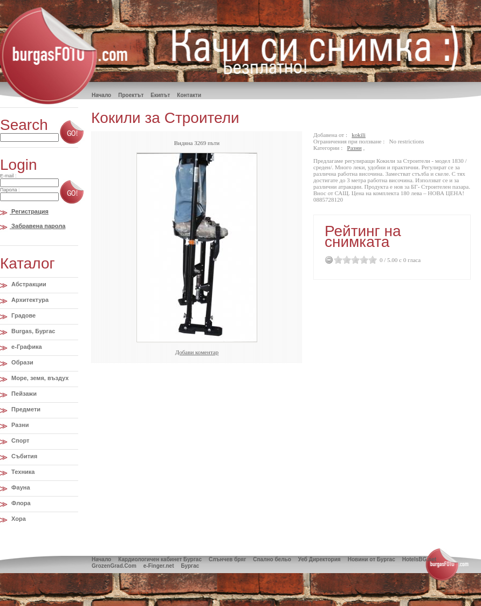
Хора (18, 518)
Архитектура (29, 300)
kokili (359, 135)
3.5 (362, 260)
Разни (19, 425)
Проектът (130, 95)
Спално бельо (272, 559)
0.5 (336, 260)
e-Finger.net (158, 566)
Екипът (160, 95)
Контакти (189, 95)
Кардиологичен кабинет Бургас (160, 559)
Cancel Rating (329, 260)
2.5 (353, 260)
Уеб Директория (319, 559)
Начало (101, 559)
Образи (21, 362)
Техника (22, 472)
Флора (20, 503)
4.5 (370, 260)
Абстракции (28, 284)
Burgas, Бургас (32, 331)
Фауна (20, 487)
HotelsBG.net (419, 559)
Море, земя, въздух (39, 378)
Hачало (101, 95)
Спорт (19, 440)
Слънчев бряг (227, 559)
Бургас (190, 566)
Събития (23, 456)
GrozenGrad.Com (114, 566)
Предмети (25, 409)
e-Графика (26, 346)
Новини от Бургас (371, 559)
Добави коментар (196, 352)
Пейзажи (23, 393)
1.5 (344, 260)
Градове (23, 315)
